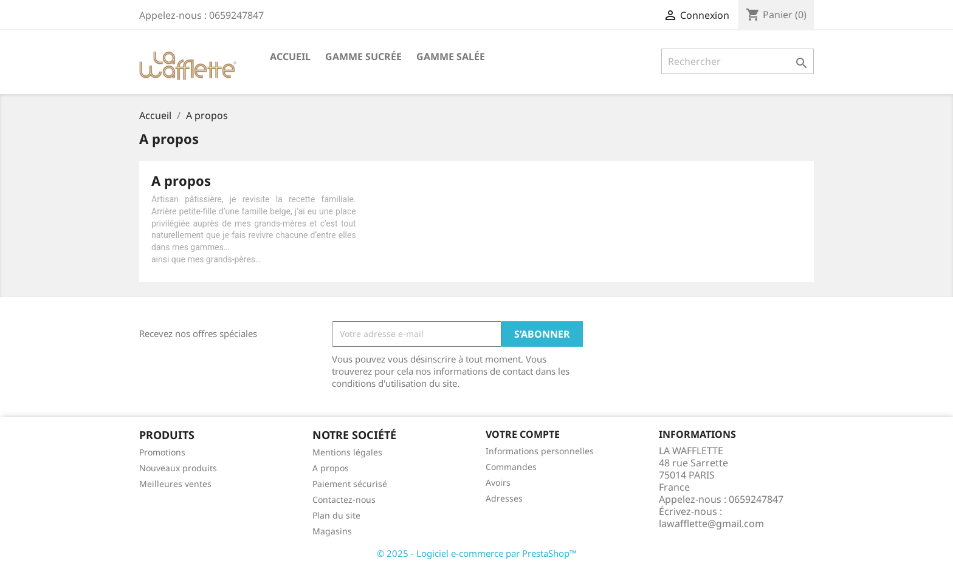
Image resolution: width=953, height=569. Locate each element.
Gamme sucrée (363, 56)
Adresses (504, 498)
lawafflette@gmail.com (711, 523)
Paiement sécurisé (349, 483)
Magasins (332, 531)
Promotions (162, 452)
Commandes (511, 466)
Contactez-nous (344, 499)
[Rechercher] (737, 61)
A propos (330, 468)
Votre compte (523, 434)
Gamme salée (450, 56)
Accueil (290, 56)
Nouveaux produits (178, 468)
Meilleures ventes (175, 483)
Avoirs (498, 482)
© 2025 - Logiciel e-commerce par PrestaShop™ (477, 553)
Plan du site (336, 515)
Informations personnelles (540, 451)
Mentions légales (347, 452)
